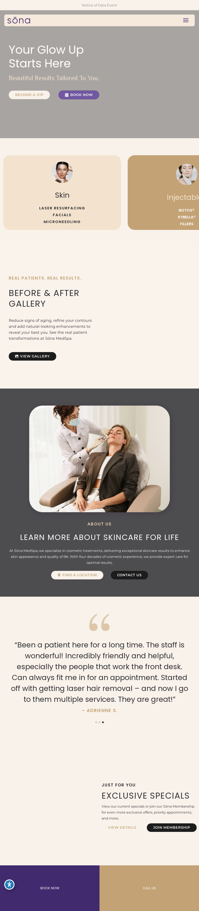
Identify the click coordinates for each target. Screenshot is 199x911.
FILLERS (186, 223)
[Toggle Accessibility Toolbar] (9, 884)
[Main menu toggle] (186, 20)
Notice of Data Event (99, 5)
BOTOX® (187, 210)
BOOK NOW (49, 888)
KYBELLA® (187, 217)
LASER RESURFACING (62, 208)
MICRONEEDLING (62, 221)
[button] (29, 95)
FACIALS (62, 215)
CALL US (149, 888)
